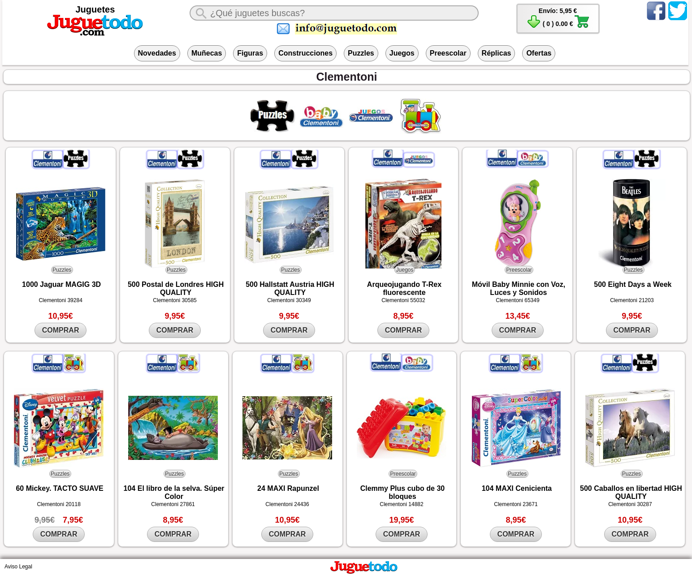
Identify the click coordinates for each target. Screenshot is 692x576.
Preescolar (448, 53)
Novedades (157, 53)
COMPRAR (60, 330)
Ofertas (538, 53)
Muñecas (206, 53)
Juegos (402, 53)
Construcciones (305, 53)
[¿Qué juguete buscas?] (334, 13)
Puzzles (361, 53)
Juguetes (95, 9)
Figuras (250, 53)
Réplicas (496, 53)
